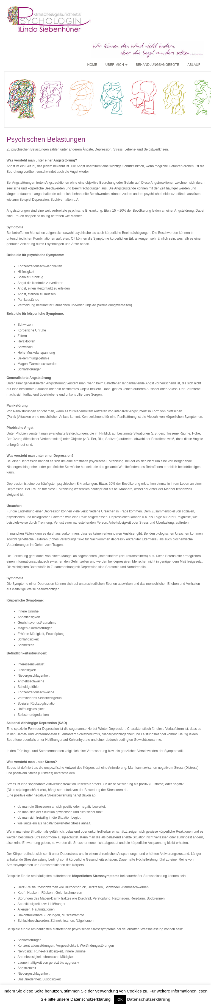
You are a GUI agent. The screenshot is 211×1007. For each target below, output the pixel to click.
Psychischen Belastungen (46, 139)
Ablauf (193, 65)
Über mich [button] (117, 65)
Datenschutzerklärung (149, 999)
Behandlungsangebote (157, 65)
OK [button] (120, 999)
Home (92, 65)
